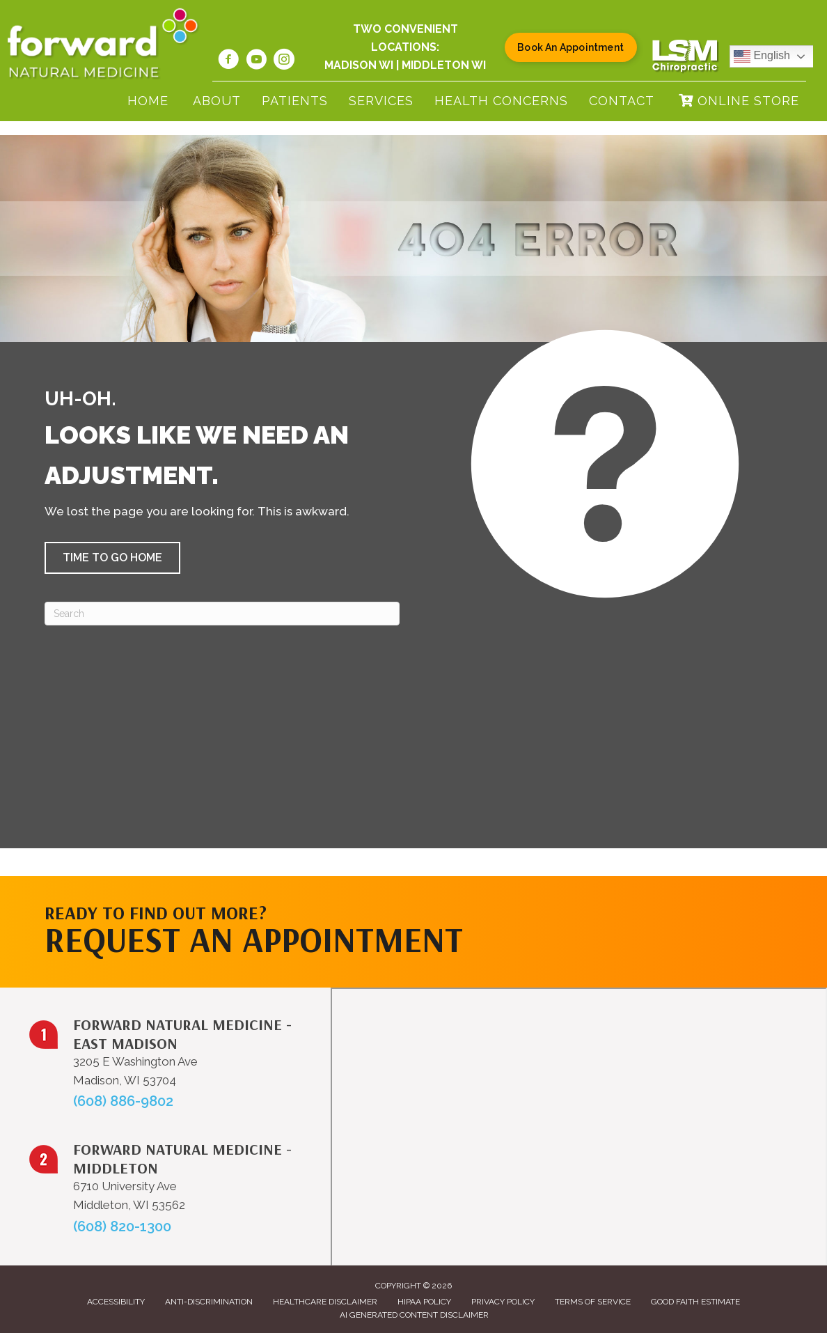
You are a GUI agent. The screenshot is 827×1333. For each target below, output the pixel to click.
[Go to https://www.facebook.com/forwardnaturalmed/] (228, 61)
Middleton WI (444, 65)
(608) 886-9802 (123, 1101)
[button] (112, 558)
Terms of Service (593, 1302)
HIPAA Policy (424, 1302)
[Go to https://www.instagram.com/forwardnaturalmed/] (284, 61)
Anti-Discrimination (209, 1302)
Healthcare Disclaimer (325, 1302)
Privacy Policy (503, 1302)
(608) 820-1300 (122, 1226)
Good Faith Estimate (695, 1302)
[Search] (222, 613)
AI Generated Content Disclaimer (414, 1315)
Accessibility (116, 1302)
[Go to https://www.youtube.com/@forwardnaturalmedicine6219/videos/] (256, 61)
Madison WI (358, 65)
